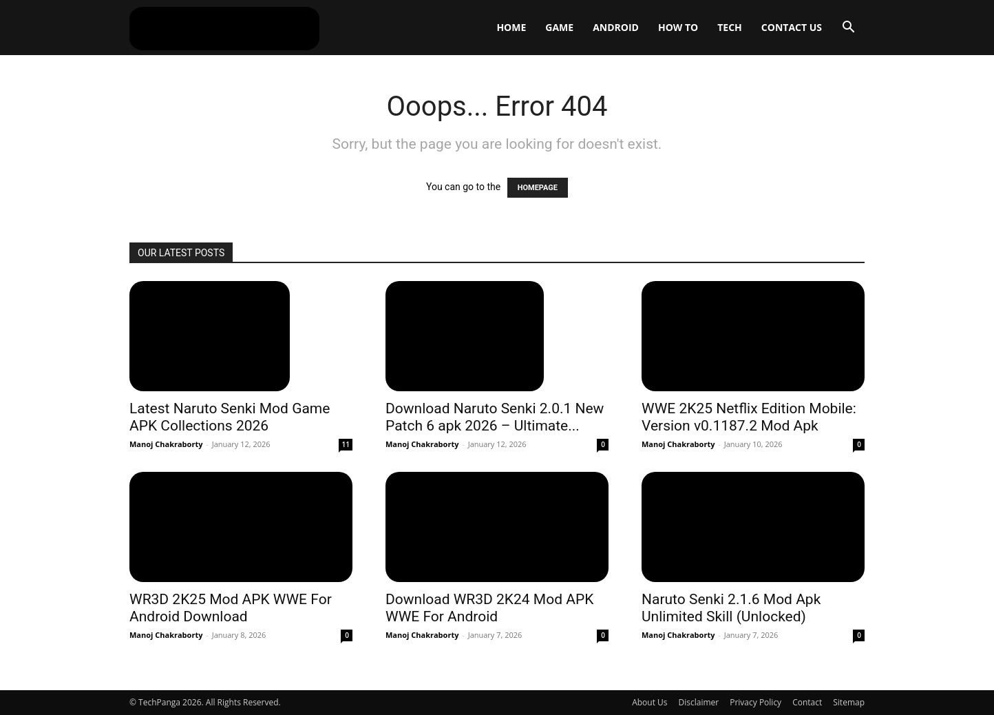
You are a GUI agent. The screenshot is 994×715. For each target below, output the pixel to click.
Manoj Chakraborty (165, 444)
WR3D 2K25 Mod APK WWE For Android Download (230, 608)
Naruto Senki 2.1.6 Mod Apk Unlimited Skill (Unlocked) (731, 608)
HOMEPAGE (538, 187)
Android (616, 27)
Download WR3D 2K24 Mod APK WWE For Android (489, 608)
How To (678, 27)
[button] (848, 28)
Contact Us (791, 27)
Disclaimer (699, 702)
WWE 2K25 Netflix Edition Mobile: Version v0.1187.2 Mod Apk (749, 417)
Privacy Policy (755, 702)
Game (559, 27)
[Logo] (224, 27)
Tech (729, 27)
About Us (649, 702)
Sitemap (849, 702)
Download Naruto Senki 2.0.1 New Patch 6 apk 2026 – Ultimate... (494, 417)
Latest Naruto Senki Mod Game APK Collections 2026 (229, 417)
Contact (807, 702)
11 (346, 444)
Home (511, 27)
